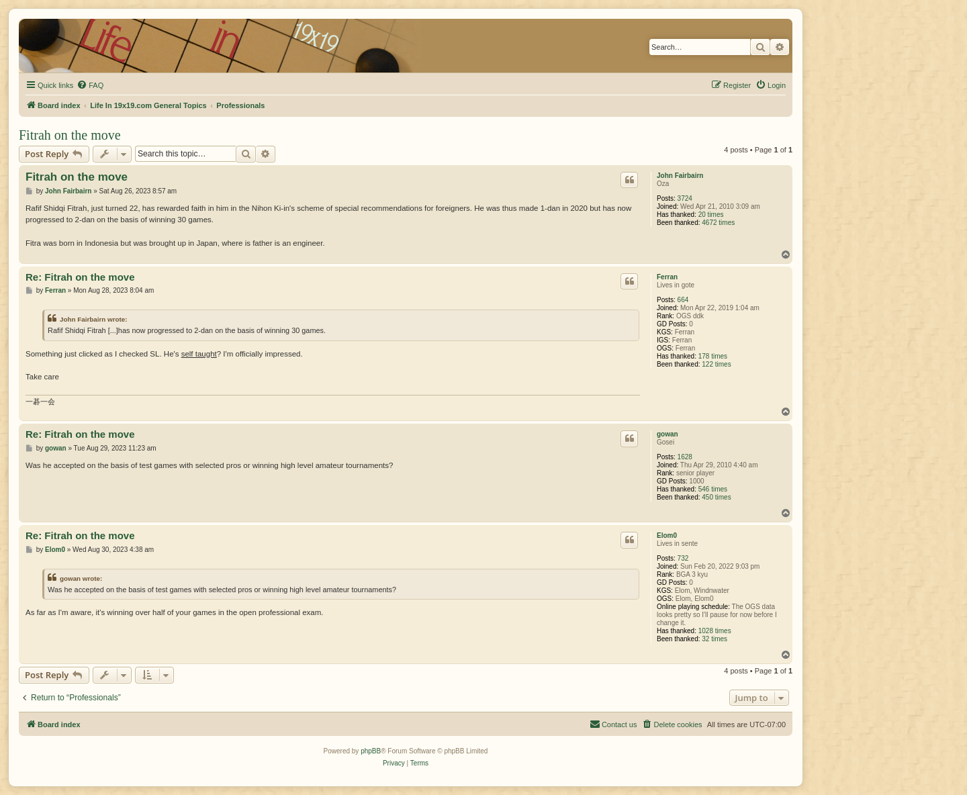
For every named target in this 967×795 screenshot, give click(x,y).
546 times (712, 489)
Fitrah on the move (70, 135)
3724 (685, 198)
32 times (714, 639)
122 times (716, 364)
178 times (712, 356)
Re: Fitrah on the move (80, 277)
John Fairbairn (680, 175)
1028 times (714, 631)
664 (683, 299)
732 (683, 558)
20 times (711, 214)
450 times (716, 497)
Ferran (667, 277)
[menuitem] (90, 85)
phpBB (371, 751)
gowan (667, 434)
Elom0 (667, 535)
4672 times (718, 222)
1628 (685, 457)
